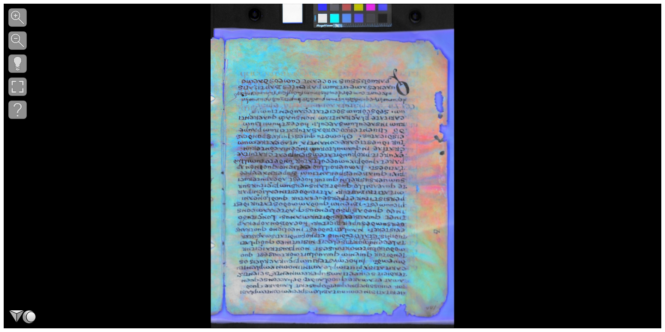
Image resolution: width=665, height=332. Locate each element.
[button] (17, 17)
